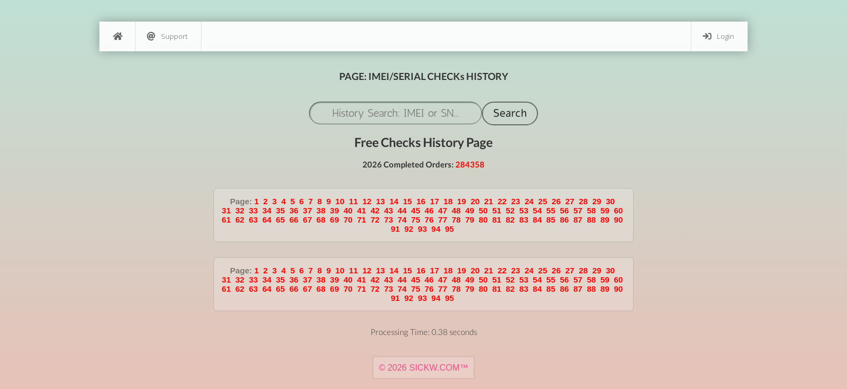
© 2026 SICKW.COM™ (423, 367)
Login (718, 36)
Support (167, 36)
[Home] (117, 36)
